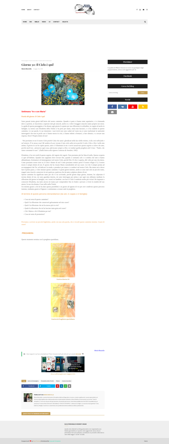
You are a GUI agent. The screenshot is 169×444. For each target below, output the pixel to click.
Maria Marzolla (26, 69)
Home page (24, 60)
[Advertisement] (84, 40)
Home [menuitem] (25, 22)
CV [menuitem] (49, 22)
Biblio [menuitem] (37, 22)
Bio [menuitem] (31, 22)
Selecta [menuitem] (65, 22)
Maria (57, 381)
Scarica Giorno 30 (63, 279)
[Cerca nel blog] (123, 92)
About (29, 9)
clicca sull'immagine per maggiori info (63, 374)
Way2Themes (37, 441)
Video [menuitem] (44, 22)
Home (23, 9)
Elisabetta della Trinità (47, 381)
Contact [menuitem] (56, 22)
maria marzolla (33, 60)
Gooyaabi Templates (55, 441)
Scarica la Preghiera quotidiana (63, 319)
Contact (36, 9)
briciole (78, 354)
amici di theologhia (33, 381)
